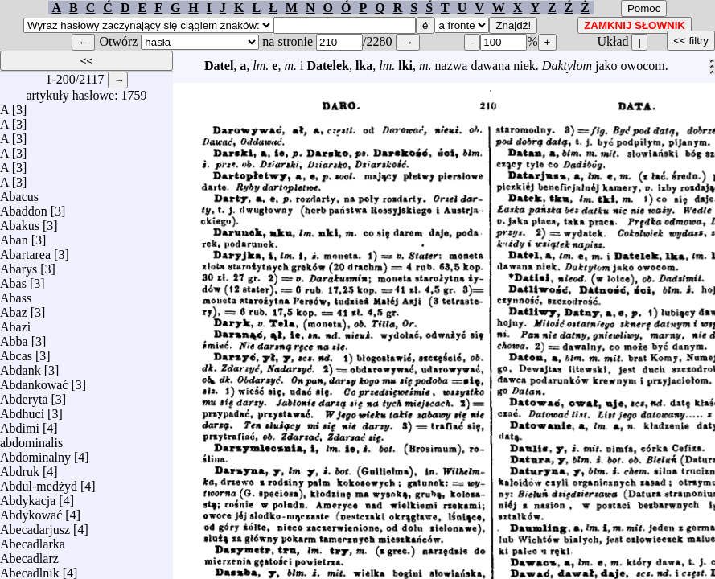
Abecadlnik (30, 569)
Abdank (20, 366)
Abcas (16, 352)
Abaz (13, 308)
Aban (14, 236)
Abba (14, 337)
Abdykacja (27, 496)
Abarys (18, 265)
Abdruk (19, 467)
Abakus (19, 221)
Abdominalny (35, 453)
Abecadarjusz (35, 525)
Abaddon (23, 207)
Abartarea (25, 250)
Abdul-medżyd (38, 482)
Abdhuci (22, 410)
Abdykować (31, 511)
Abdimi (19, 424)
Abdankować (34, 381)
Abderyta (24, 395)
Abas (13, 279)
